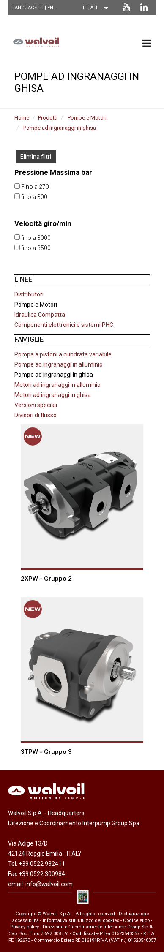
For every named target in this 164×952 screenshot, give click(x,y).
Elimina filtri (35, 156)
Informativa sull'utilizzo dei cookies (81, 920)
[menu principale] (147, 43)
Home (21, 117)
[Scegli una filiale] (98, 8)
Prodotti (47, 117)
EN (51, 8)
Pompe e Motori (87, 117)
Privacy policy (24, 927)
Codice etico (136, 920)
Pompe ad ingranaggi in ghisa (59, 128)
